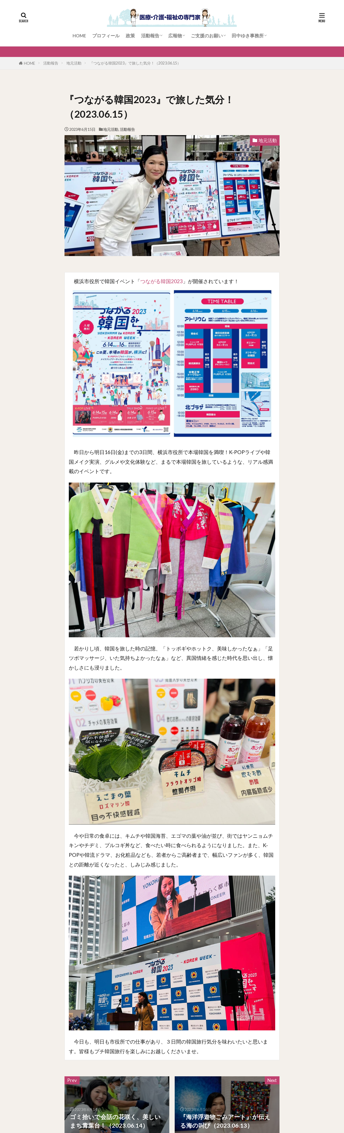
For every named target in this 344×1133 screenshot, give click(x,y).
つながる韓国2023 (161, 281)
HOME (79, 35)
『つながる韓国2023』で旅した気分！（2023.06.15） (135, 63)
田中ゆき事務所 (248, 35)
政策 (130, 35)
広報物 (175, 35)
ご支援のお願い (207, 35)
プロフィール (106, 35)
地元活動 (73, 63)
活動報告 (150, 35)
